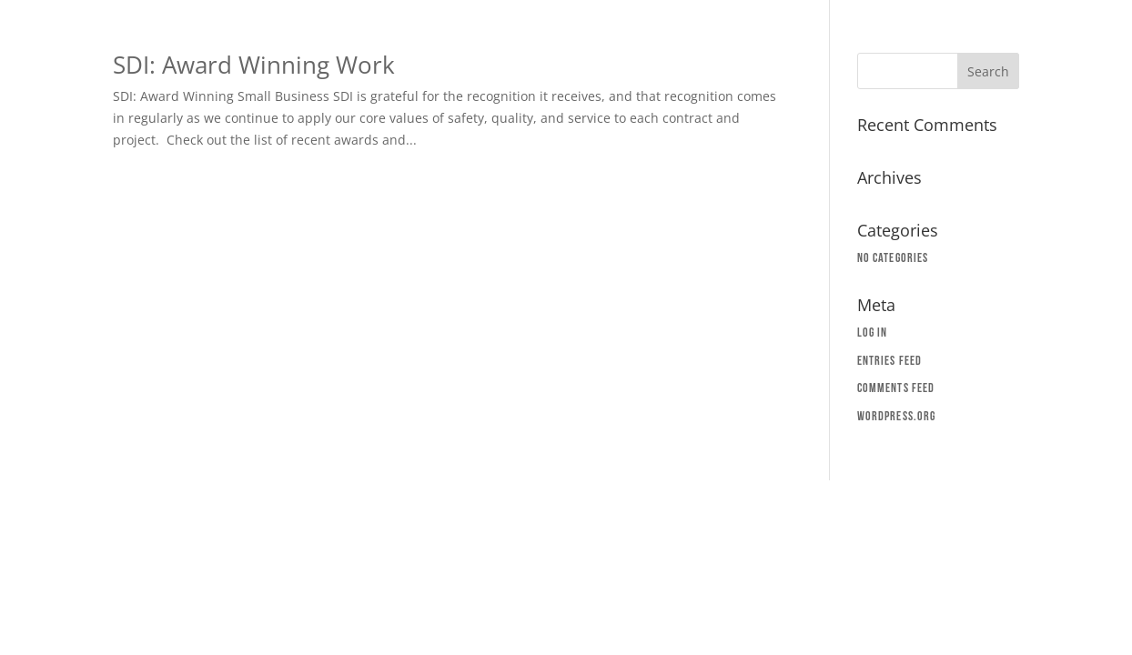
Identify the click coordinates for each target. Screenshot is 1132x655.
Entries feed (889, 360)
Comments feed (896, 388)
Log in (872, 332)
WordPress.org (896, 416)
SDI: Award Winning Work (254, 64)
